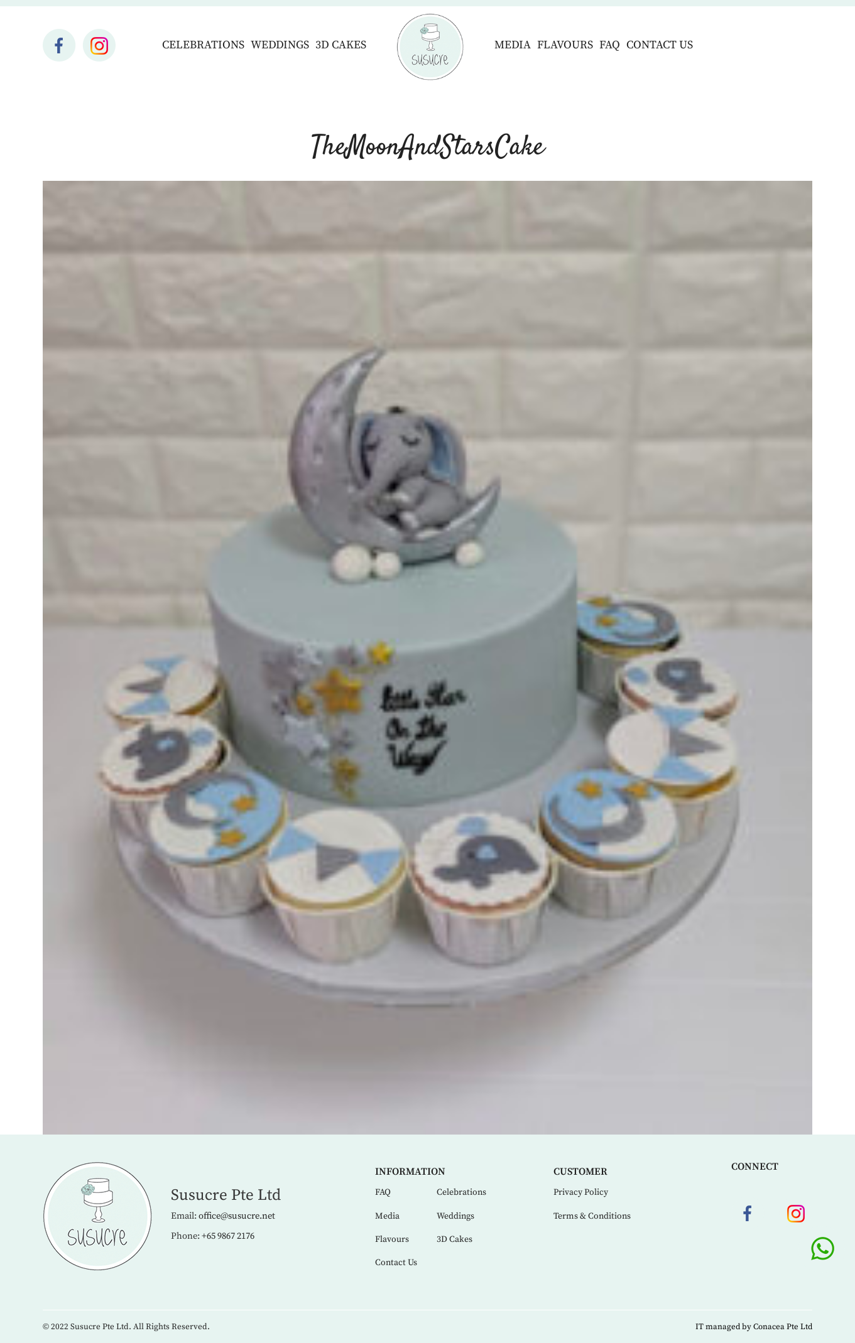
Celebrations (203, 45)
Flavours (565, 45)
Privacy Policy (580, 1192)
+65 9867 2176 (228, 1236)
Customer (580, 1171)
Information (410, 1171)
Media (512, 45)
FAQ (609, 45)
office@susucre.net (237, 1216)
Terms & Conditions (592, 1216)
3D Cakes (340, 45)
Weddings (280, 45)
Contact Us (659, 45)
